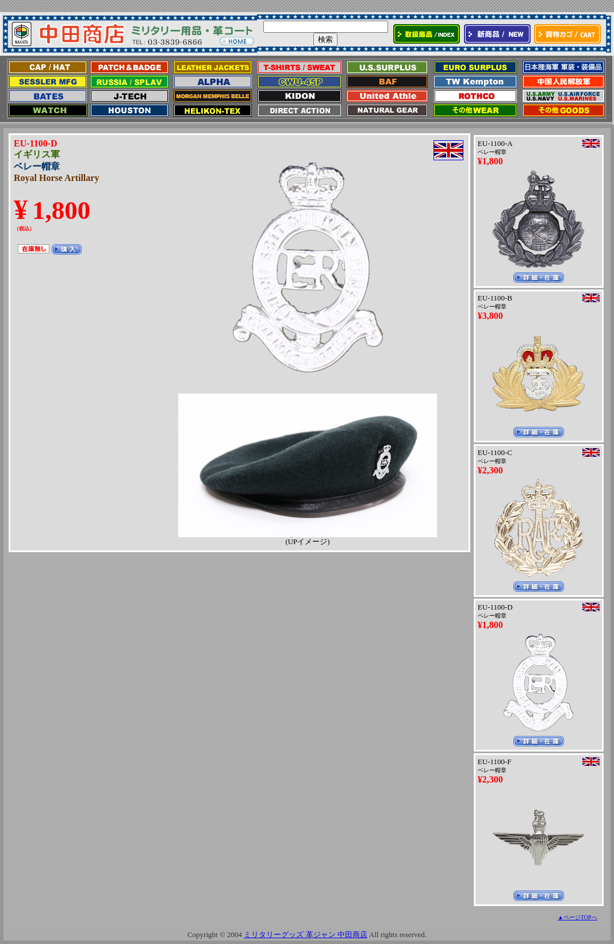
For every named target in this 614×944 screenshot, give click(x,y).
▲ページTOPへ (577, 917)
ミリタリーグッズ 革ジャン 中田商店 (305, 934)
